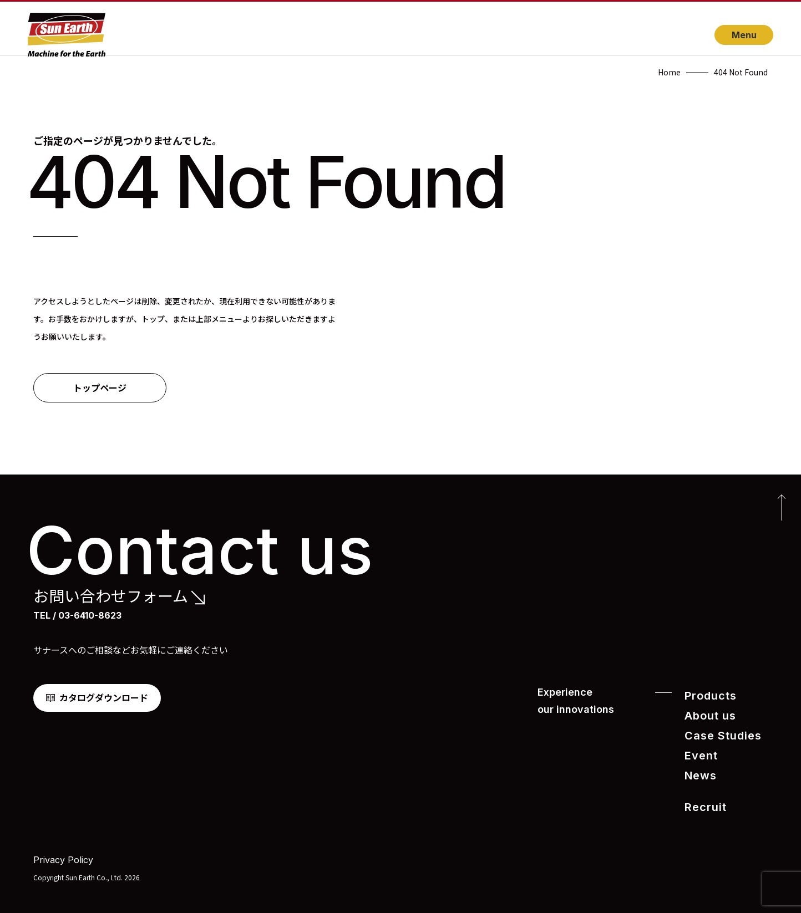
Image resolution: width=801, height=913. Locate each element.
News (698, 770)
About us (706, 714)
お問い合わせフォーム (110, 595)
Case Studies (717, 732)
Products (707, 695)
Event (699, 751)
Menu (744, 34)
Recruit (702, 799)
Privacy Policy (63, 851)
